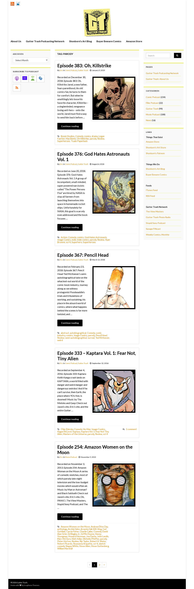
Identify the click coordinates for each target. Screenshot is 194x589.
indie (74, 239)
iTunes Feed (152, 190)
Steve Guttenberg (100, 546)
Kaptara (76, 431)
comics (87, 136)
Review (100, 138)
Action (64, 237)
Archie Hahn (74, 529)
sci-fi (68, 242)
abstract (65, 333)
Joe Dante (91, 536)
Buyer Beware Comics (108, 41)
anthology (62, 529)
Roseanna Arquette (82, 543)
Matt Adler (77, 539)
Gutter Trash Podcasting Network (45, 41)
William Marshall (65, 548)
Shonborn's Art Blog (155, 169)
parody (93, 138)
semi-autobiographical (76, 338)
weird (60, 340)
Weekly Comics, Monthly (157, 234)
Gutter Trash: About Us (157, 79)
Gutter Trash (83, 70)
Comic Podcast (71, 70)
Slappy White (72, 546)
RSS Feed (150, 196)
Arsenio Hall (86, 529)
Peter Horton (64, 541)
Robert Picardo (64, 543)
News (148, 120)
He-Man (87, 429)
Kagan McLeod (64, 431)
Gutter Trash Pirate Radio (158, 217)
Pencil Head (101, 335)
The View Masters (155, 211)
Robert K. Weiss (98, 541)
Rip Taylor (84, 541)
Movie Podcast (71, 457)
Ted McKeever (102, 338)
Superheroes (63, 141)
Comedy (79, 136)
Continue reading (70, 126)
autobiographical (78, 333)
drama (95, 136)
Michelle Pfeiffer (91, 539)
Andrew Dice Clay (99, 526)
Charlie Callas (86, 531)
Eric (61, 70)
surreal (91, 338)
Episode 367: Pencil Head (83, 255)
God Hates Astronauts (96, 237)
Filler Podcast (152, 103)
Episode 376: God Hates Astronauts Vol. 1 (93, 156)
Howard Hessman (76, 536)
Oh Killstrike (83, 138)
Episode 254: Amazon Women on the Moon (95, 449)
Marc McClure (64, 539)
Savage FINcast (153, 228)
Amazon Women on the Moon (75, 526)
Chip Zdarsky (67, 429)
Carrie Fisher (72, 531)
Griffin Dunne (87, 534)
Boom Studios (67, 136)
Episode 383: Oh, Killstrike (84, 65)
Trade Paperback (79, 141)
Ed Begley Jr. (74, 534)
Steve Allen (84, 546)
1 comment (131, 429)
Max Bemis (71, 138)
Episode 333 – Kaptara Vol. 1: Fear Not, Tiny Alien (96, 355)
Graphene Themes (31, 585)
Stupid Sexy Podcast (155, 223)
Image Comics (64, 239)
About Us (16, 41)
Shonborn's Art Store (156, 147)
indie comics (83, 239)
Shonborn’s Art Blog (80, 41)
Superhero (77, 242)
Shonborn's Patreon (155, 153)
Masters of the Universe (75, 434)
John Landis (102, 536)
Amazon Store (134, 41)
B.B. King (97, 529)
